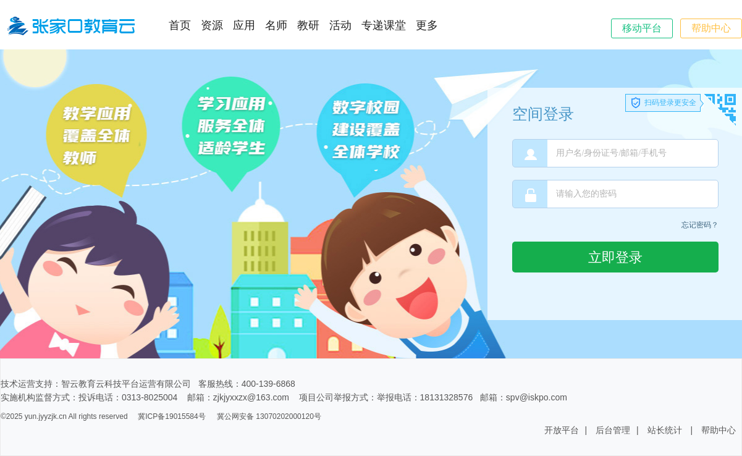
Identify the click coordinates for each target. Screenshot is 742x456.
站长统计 (664, 430)
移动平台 (642, 28)
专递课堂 (383, 25)
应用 (244, 25)
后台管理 (613, 430)
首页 (180, 25)
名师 (276, 25)
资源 (212, 25)
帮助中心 (711, 28)
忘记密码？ (700, 225)
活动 (340, 25)
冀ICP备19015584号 (171, 416)
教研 (308, 25)
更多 (427, 25)
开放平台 (561, 430)
